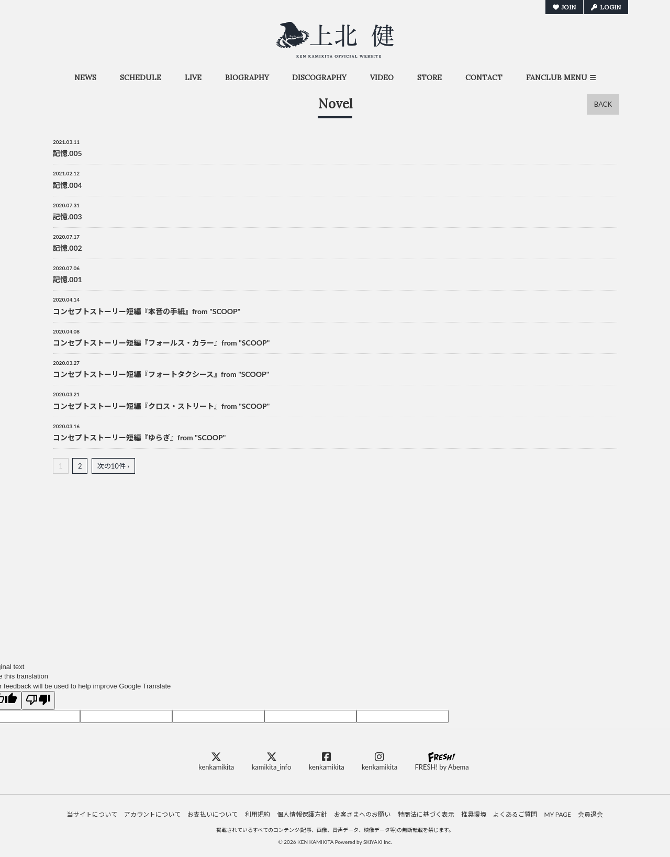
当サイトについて (92, 814)
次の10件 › (113, 466)
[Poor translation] (38, 700)
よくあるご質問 (515, 814)
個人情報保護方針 (302, 814)
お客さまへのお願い (362, 814)
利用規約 (257, 814)
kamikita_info (272, 761)
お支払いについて (212, 814)
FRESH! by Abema (441, 761)
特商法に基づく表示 (426, 814)
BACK (603, 104)
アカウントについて (152, 814)
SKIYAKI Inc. (377, 842)
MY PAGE (557, 814)
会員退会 (590, 814)
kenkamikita (216, 761)
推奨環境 (473, 814)
